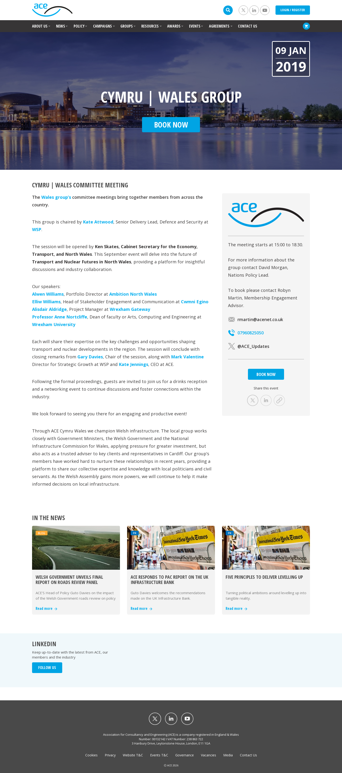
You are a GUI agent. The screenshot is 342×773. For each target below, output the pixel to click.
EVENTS (194, 26)
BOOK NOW (266, 374)
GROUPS (126, 26)
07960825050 (246, 333)
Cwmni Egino (195, 301)
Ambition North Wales (133, 294)
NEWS (60, 26)
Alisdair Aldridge (49, 309)
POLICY (79, 26)
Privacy (110, 755)
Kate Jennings (133, 364)
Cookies (91, 755)
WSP (36, 229)
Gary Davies (90, 357)
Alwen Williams (48, 294)
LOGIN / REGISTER (292, 10)
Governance (184, 755)
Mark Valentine (187, 357)
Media (228, 755)
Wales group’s (56, 197)
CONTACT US (247, 26)
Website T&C (133, 755)
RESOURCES (150, 26)
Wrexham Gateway (130, 309)
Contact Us (248, 755)
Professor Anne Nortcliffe (59, 317)
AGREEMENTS (219, 26)
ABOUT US (40, 26)
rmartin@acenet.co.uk (255, 319)
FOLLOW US (47, 667)
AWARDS (173, 26)
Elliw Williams (46, 301)
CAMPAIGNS (102, 26)
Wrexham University (53, 324)
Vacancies (208, 755)
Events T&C (159, 755)
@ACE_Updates (248, 346)
